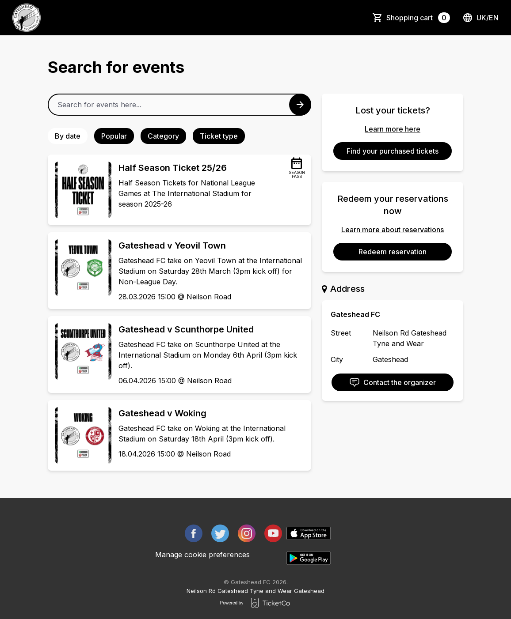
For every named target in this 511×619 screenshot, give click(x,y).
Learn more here (392, 129)
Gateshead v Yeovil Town (172, 245)
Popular (114, 136)
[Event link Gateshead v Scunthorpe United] (79, 351)
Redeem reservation (392, 251)
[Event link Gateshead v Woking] (79, 435)
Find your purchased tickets (393, 151)
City (337, 359)
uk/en (480, 17)
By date (67, 136)
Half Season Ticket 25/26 (172, 167)
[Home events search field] (179, 105)
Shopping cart (418, 17)
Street (341, 332)
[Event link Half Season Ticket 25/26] (79, 190)
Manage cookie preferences (202, 554)
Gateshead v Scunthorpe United (186, 329)
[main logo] (26, 18)
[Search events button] (300, 105)
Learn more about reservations (392, 229)
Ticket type (219, 136)
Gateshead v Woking (162, 413)
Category (163, 136)
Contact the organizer (392, 382)
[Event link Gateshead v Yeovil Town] (79, 267)
